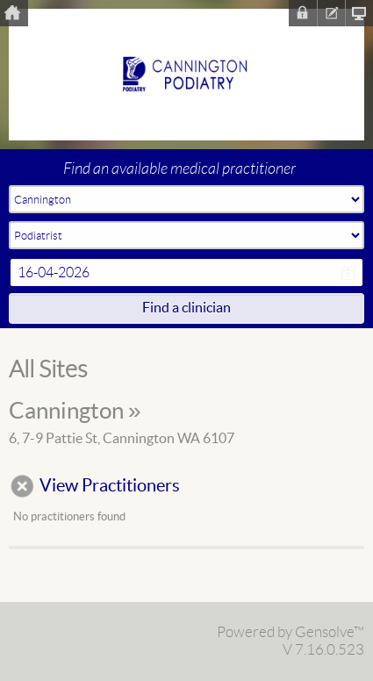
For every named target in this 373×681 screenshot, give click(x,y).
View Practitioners (109, 486)
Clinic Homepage (359, 13)
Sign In (303, 13)
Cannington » (74, 411)
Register (331, 13)
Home (14, 13)
